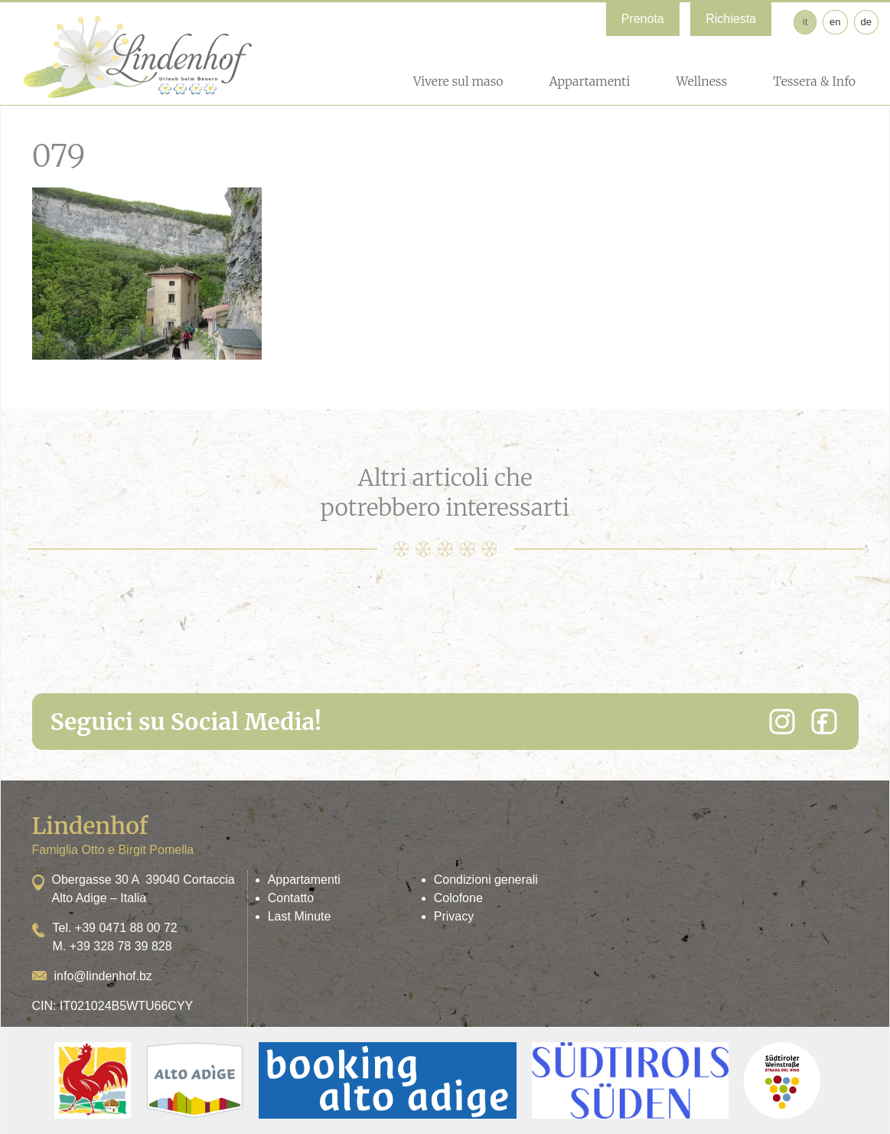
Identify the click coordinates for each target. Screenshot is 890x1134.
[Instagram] (782, 721)
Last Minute (299, 916)
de (866, 22)
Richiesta (731, 18)
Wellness (701, 81)
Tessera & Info (814, 81)
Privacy (454, 916)
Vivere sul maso (458, 81)
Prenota (642, 18)
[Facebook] (824, 721)
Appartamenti (589, 81)
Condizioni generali (486, 879)
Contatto (291, 897)
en (835, 22)
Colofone (458, 897)
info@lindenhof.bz (103, 975)
